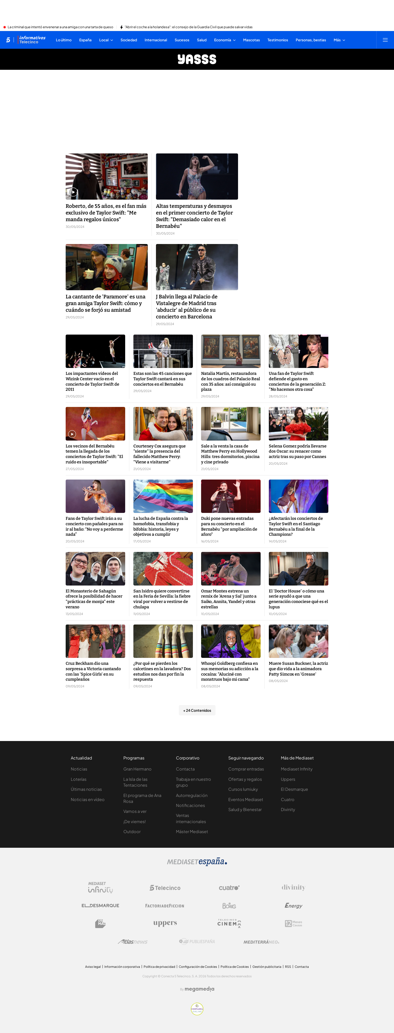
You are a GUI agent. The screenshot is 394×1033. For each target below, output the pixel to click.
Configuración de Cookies (198, 967)
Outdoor (132, 831)
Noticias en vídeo (88, 799)
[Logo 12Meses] (293, 923)
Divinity (288, 809)
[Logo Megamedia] (199, 989)
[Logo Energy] (294, 905)
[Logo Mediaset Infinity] (100, 887)
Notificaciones (190, 805)
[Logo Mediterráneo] (261, 942)
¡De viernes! (134, 821)
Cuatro (287, 799)
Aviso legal (93, 967)
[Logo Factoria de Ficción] (164, 905)
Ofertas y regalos (245, 779)
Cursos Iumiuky (243, 789)
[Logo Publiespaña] (197, 941)
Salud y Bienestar (245, 809)
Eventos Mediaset (245, 799)
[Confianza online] (197, 1014)
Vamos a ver (134, 811)
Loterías (78, 779)
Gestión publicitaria (266, 967)
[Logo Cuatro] (229, 887)
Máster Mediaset (192, 831)
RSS (288, 967)
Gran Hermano (137, 769)
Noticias (79, 769)
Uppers (288, 779)
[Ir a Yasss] (197, 59)
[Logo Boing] (229, 905)
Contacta (185, 769)
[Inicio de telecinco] (8, 39)
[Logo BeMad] (100, 923)
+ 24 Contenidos (197, 710)
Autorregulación (192, 795)
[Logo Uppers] (165, 923)
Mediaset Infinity (297, 769)
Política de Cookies (235, 967)
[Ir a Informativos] (31, 39)
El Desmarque (294, 789)
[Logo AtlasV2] (133, 941)
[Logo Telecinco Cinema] (229, 923)
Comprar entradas (246, 769)
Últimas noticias (86, 789)
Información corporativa (122, 967)
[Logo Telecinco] (165, 887)
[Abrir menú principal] (385, 39)
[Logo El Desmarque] (100, 905)
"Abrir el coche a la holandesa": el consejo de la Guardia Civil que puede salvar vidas (189, 27)
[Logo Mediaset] (197, 865)
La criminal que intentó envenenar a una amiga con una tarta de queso (60, 27)
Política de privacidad (159, 967)
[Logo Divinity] (294, 887)
